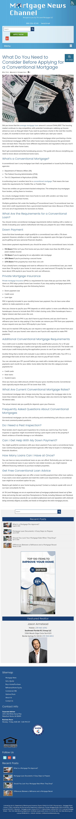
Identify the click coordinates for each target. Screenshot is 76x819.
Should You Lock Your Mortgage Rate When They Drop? (34, 538)
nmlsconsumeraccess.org (50, 813)
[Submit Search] (32, 29)
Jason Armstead (38, 624)
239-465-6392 (41, 628)
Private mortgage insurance (13, 280)
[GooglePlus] (7, 38)
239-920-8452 (48, 636)
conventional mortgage (43, 181)
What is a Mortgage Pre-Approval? (26, 524)
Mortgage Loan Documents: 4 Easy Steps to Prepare (33, 531)
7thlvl (7, 72)
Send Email (45, 23)
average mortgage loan (29, 125)
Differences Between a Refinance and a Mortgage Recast (34, 545)
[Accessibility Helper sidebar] (73, 2)
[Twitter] (4, 757)
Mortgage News (22, 72)
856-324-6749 (32, 23)
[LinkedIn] (14, 757)
